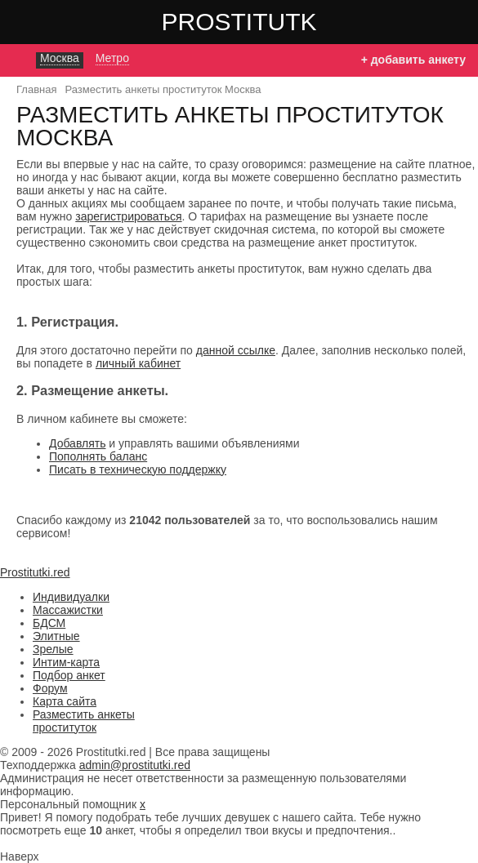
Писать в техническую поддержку (137, 469)
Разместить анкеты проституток (84, 721)
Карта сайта (64, 701)
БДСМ (49, 622)
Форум (50, 688)
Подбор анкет (69, 675)
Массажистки (68, 609)
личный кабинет (138, 363)
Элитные (56, 636)
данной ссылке (235, 350)
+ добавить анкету (413, 59)
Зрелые (53, 649)
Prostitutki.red (272, 21)
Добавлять (77, 443)
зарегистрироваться (128, 216)
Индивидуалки (71, 596)
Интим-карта (66, 662)
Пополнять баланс (98, 456)
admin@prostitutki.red (134, 765)
